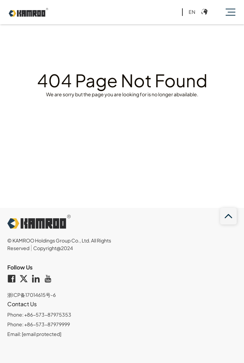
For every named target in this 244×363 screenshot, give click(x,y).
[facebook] (13, 279)
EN (192, 12)
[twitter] (25, 279)
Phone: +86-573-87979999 (38, 324)
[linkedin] (37, 279)
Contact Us (22, 304)
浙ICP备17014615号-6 (31, 295)
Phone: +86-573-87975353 (39, 314)
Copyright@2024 (53, 248)
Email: (34, 334)
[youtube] (50, 279)
